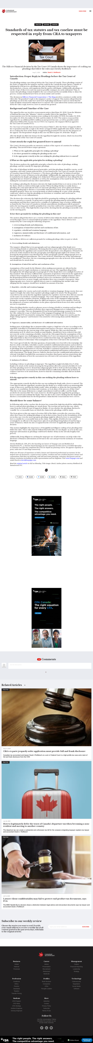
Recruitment (46, 969)
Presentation (47, 966)
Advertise (46, 1001)
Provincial (16, 969)
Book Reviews (46, 981)
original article (22, 471)
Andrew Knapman (16, 1008)
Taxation (54, 32)
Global (17, 964)
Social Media (76, 986)
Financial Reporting (76, 966)
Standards (16, 988)
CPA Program (16, 1001)
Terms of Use (46, 1010)
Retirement (46, 971)
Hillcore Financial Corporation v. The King (39, 105)
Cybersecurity (76, 981)
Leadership (76, 969)
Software (76, 988)
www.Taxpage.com (73, 466)
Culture (76, 964)
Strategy (76, 971)
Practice (38, 32)
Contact (46, 1003)
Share (30, 484)
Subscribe (82, 18)
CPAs (46, 986)
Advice (46, 964)
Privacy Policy (46, 1006)
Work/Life (47, 974)
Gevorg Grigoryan (16, 1010)
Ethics (16, 984)
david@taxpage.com (28, 468)
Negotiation (76, 984)
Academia (16, 981)
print (73, 484)
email (63, 484)
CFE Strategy (16, 1006)
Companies (46, 984)
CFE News (16, 1003)
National (46, 32)
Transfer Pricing (17, 993)
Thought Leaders (46, 988)
